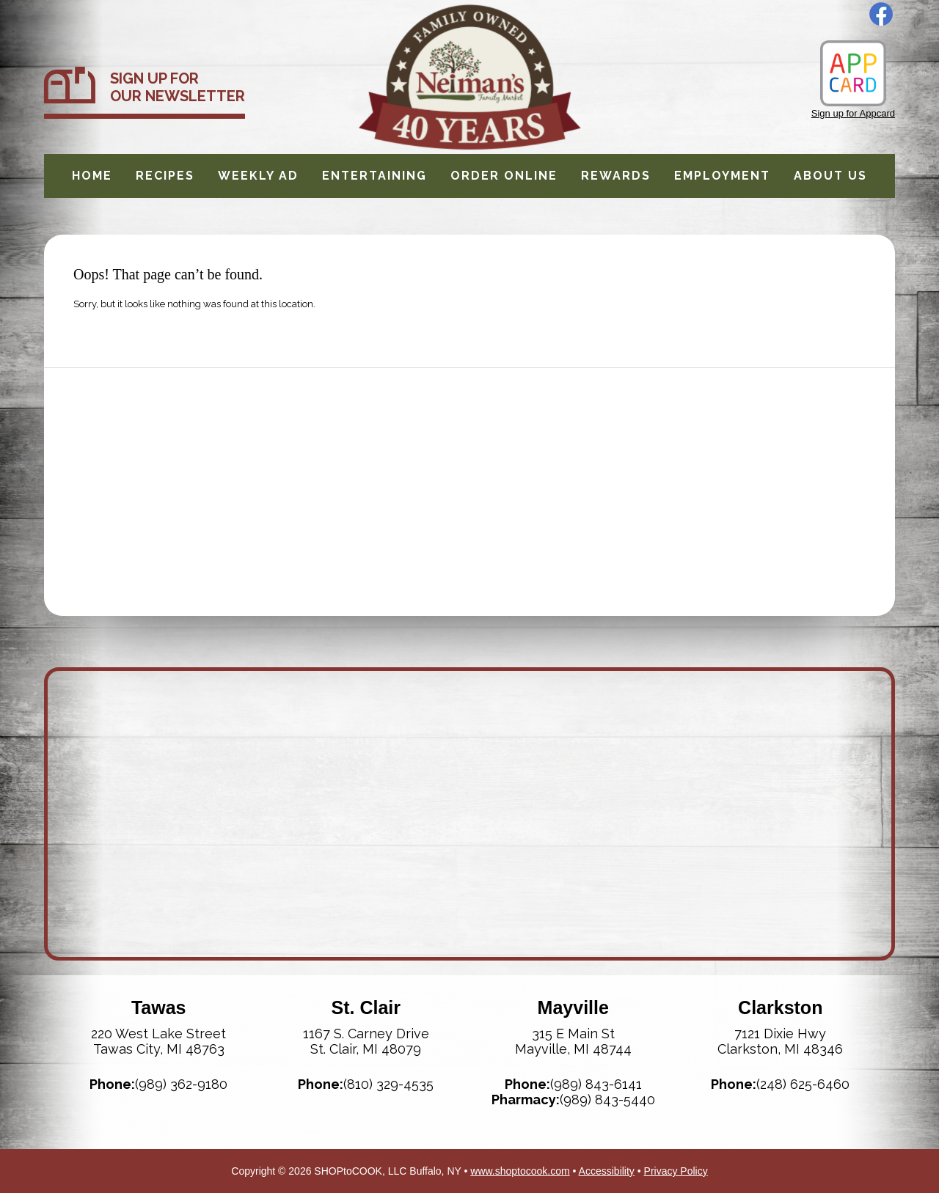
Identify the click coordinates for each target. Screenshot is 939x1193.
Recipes (165, 176)
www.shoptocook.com (519, 1171)
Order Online (504, 176)
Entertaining (374, 176)
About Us (830, 176)
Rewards (616, 176)
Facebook (881, 14)
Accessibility (607, 1171)
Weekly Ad (258, 176)
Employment (722, 176)
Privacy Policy (676, 1171)
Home (92, 176)
